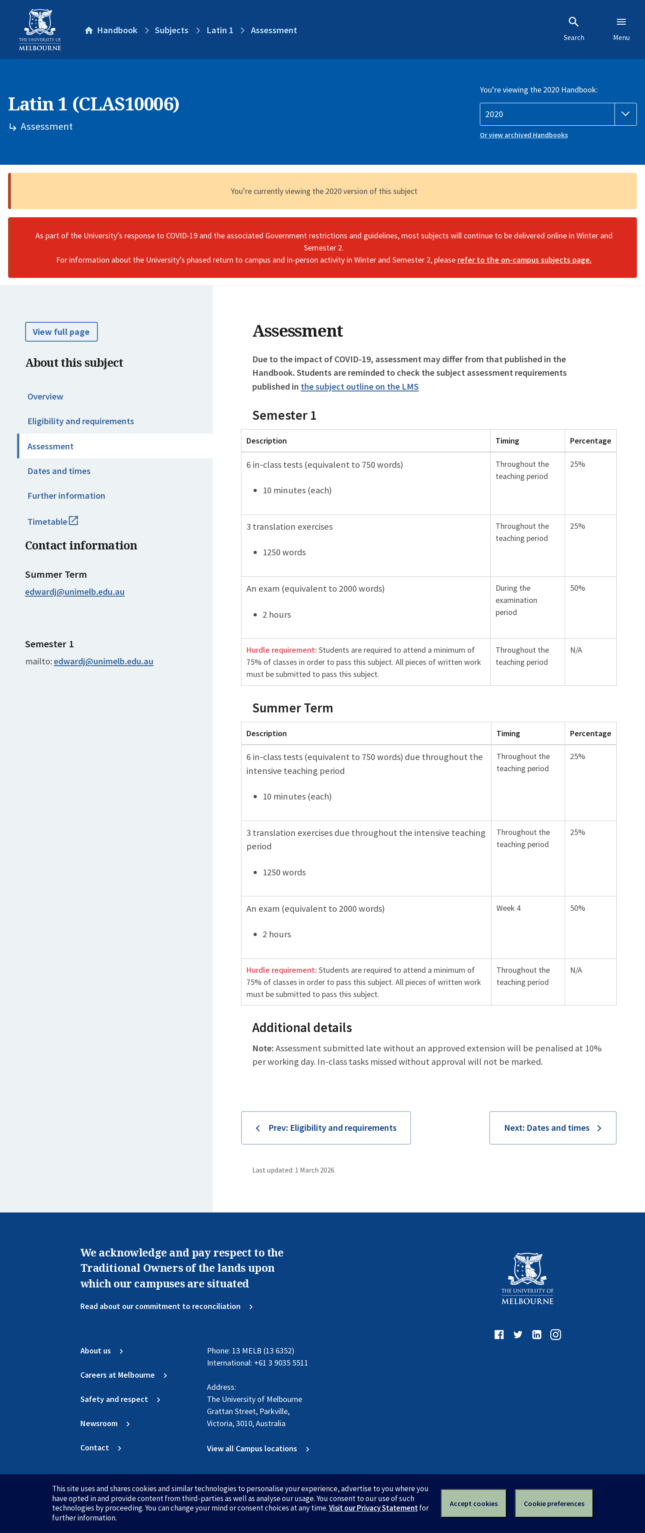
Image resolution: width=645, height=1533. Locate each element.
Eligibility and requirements (80, 421)
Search (574, 29)
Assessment (50, 446)
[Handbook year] (558, 114)
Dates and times (59, 471)
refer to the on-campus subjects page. (524, 260)
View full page (61, 332)
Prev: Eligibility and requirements (332, 1127)
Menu (621, 29)
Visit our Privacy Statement (373, 1508)
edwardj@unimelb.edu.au (75, 591)
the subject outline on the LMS (360, 386)
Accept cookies (474, 1503)
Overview (45, 396)
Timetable (64, 525)
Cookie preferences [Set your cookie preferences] (554, 1503)
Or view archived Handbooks (524, 135)
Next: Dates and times (547, 1127)
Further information (66, 495)
